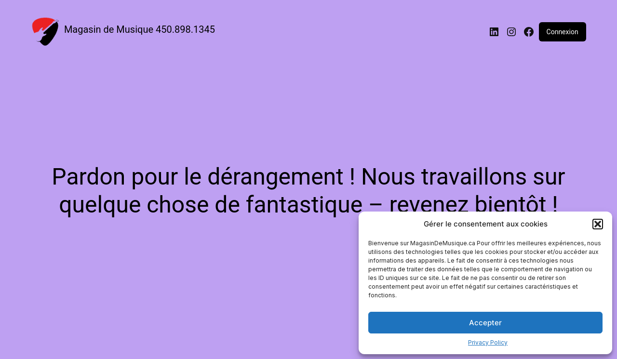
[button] (598, 224)
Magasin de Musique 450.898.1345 (139, 29)
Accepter (485, 322)
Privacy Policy (488, 342)
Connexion (562, 32)
